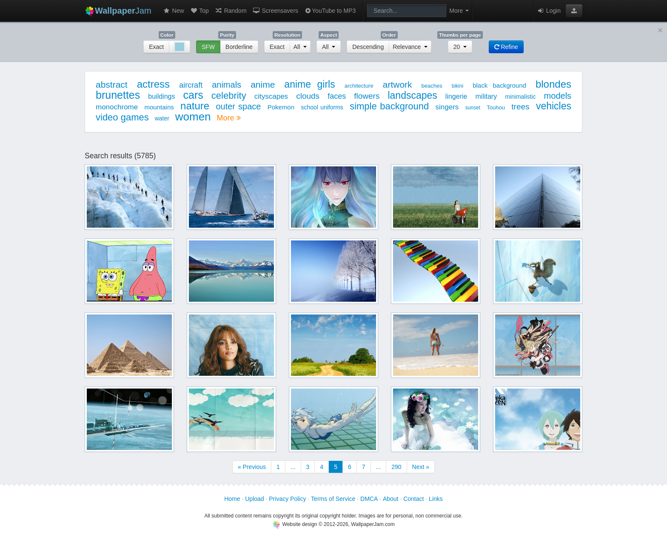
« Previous (252, 466)
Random (231, 10)
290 (396, 466)
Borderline (239, 46)
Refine (506, 46)
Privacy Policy (287, 498)
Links (436, 498)
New (173, 10)
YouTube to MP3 (330, 10)
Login (549, 10)
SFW (208, 46)
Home (232, 498)
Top (199, 10)
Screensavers (275, 10)
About (391, 498)
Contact (413, 498)
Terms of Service (333, 498)
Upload (254, 498)
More (228, 118)
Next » (420, 466)
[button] (574, 10)
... (293, 466)
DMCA (369, 498)
